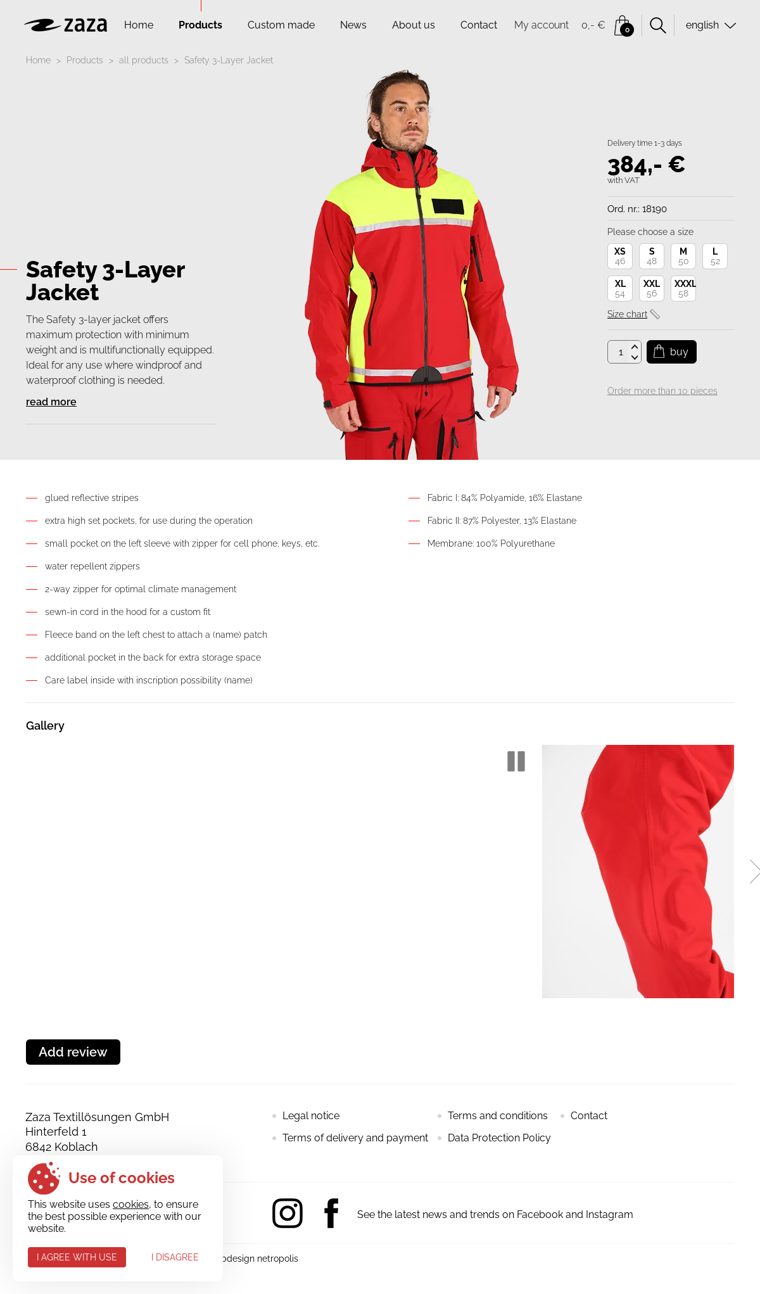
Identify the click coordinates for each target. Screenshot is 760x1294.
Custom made (281, 25)
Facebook (331, 1213)
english (702, 25)
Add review (73, 1052)
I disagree (175, 1257)
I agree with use (77, 1257)
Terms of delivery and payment (355, 1138)
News (353, 25)
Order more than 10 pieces (662, 391)
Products (200, 25)
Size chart (627, 314)
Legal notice (310, 1116)
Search (658, 25)
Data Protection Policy (499, 1138)
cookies (131, 1204)
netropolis (277, 1258)
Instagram (287, 1213)
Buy (679, 352)
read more (51, 402)
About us (413, 25)
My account (541, 25)
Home (138, 25)
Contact (478, 25)
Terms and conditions (498, 1116)
